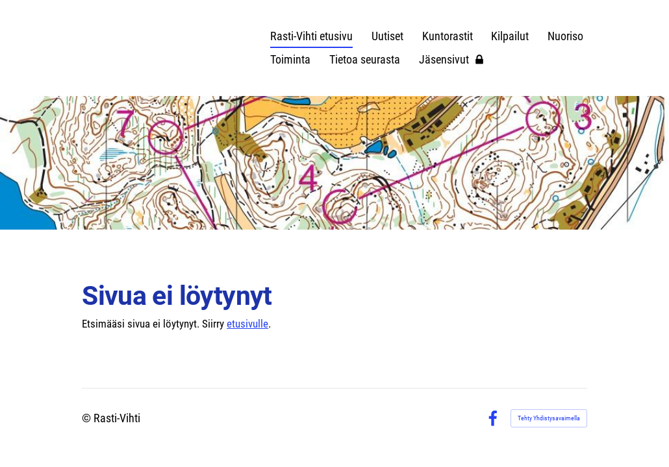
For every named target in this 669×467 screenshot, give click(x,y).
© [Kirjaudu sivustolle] (88, 418)
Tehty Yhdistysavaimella (549, 418)
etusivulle (247, 323)
